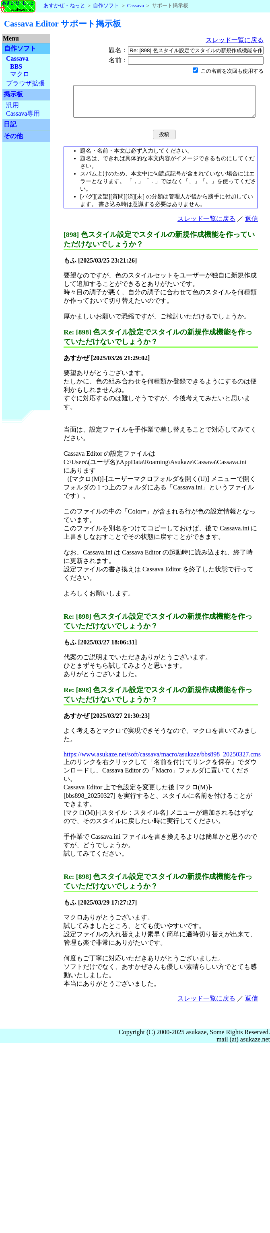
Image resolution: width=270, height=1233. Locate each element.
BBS (16, 66)
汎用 (12, 105)
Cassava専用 (23, 113)
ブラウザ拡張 (25, 83)
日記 (10, 124)
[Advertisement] (26, 269)
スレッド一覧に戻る (240, 40)
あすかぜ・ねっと (42, 5)
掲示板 (13, 94)
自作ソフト (106, 5)
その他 (13, 135)
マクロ (19, 74)
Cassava (135, 5)
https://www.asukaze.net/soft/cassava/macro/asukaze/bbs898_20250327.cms (162, 760)
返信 (251, 224)
